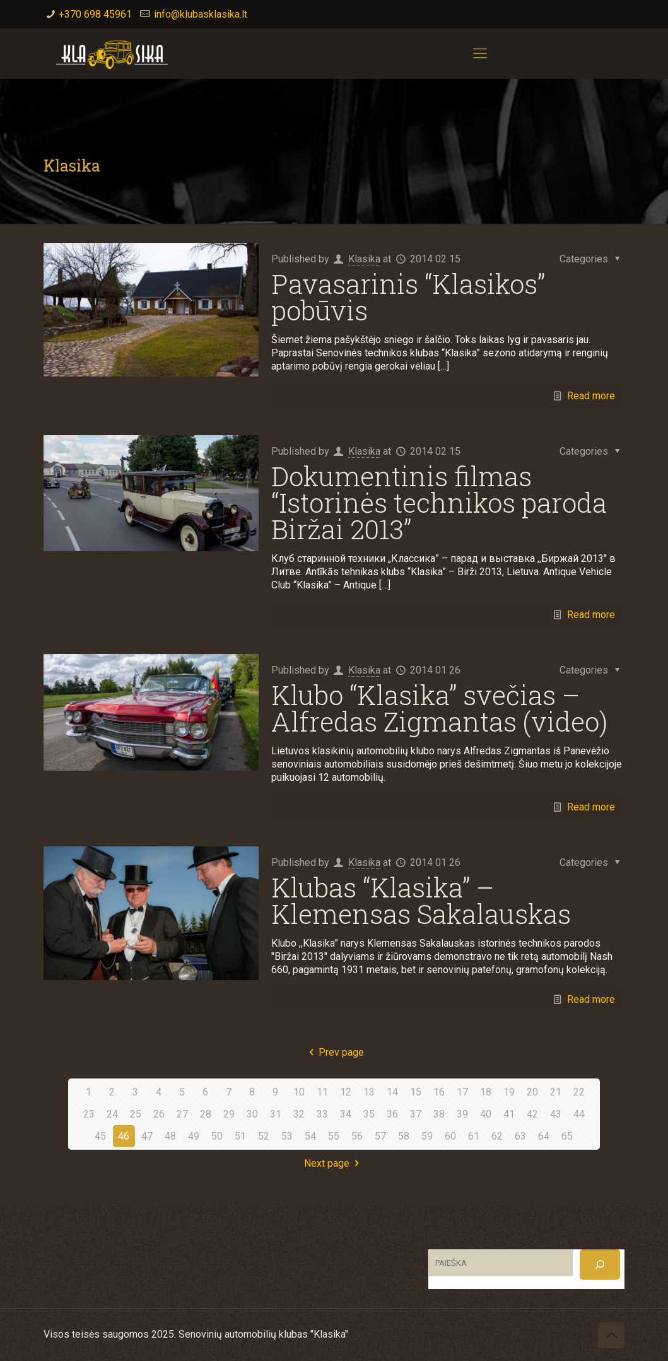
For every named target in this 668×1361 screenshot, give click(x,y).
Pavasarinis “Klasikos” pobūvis (408, 296)
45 (100, 1136)
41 (509, 1114)
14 (392, 1092)
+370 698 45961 (95, 14)
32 (299, 1114)
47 (147, 1136)
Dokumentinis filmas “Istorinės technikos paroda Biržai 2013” (439, 502)
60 (450, 1136)
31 (275, 1114)
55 (333, 1136)
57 (380, 1136)
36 (392, 1114)
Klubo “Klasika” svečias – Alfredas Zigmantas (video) (439, 708)
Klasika (364, 259)
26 (159, 1114)
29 (229, 1114)
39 (462, 1114)
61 (473, 1136)
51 (240, 1136)
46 (123, 1136)
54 (310, 1136)
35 (369, 1114)
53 (287, 1136)
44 (579, 1114)
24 (112, 1114)
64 (543, 1136)
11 (322, 1092)
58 (403, 1136)
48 (170, 1136)
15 (415, 1092)
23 (89, 1114)
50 (217, 1136)
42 (532, 1114)
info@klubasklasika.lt (200, 14)
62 (497, 1136)
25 (135, 1114)
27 (182, 1114)
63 (520, 1136)
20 (532, 1092)
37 (415, 1114)
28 (205, 1114)
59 (427, 1136)
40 (485, 1114)
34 (345, 1114)
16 (439, 1092)
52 (263, 1136)
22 (579, 1092)
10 (299, 1092)
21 (555, 1092)
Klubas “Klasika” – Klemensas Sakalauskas (421, 900)
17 (462, 1092)
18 (485, 1092)
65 (567, 1136)
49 (193, 1136)
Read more (591, 396)
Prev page (333, 1052)
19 (509, 1092)
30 (252, 1114)
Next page (333, 1163)
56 (357, 1136)
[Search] (600, 1264)
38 (439, 1114)
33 (322, 1114)
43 (555, 1114)
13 (369, 1092)
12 (345, 1092)
